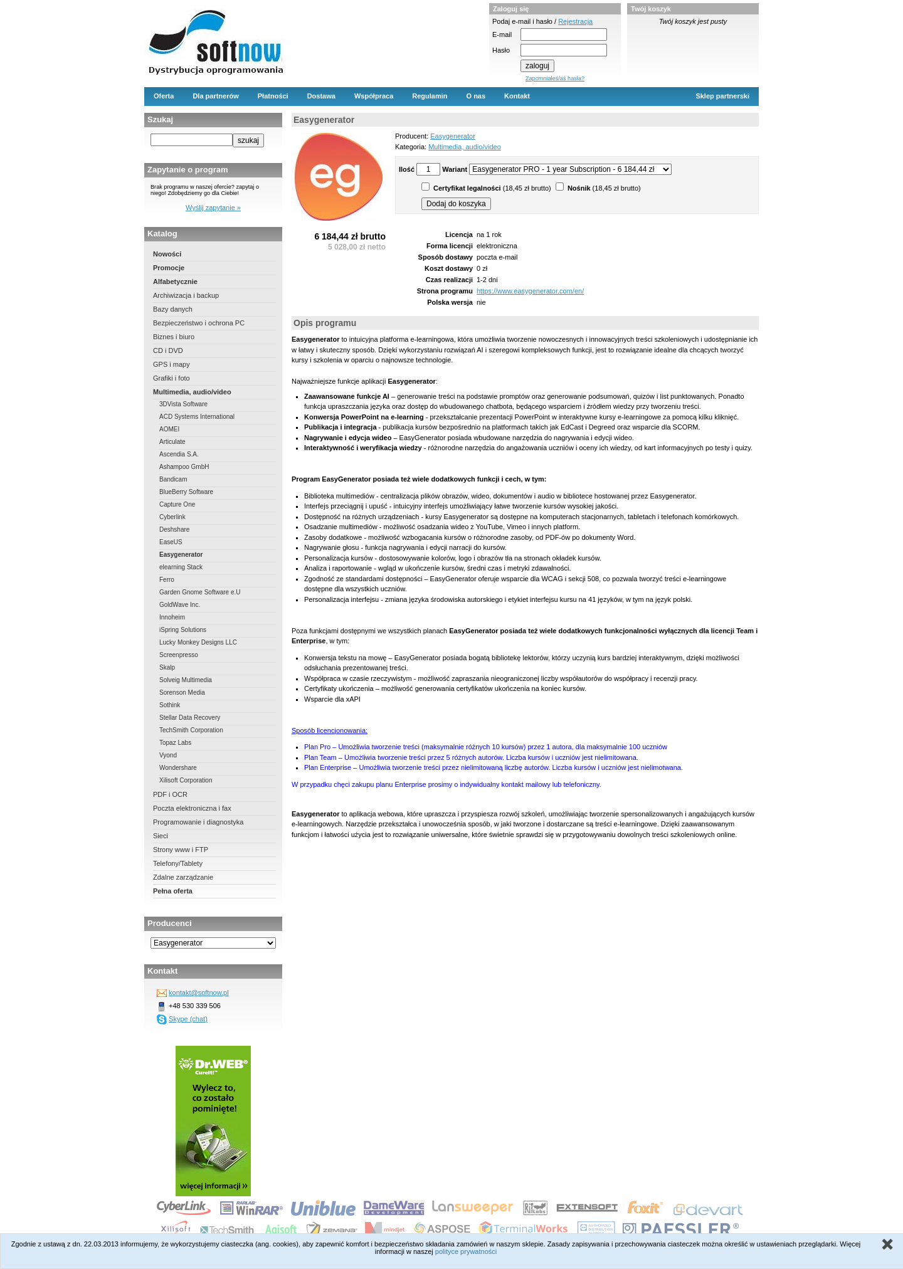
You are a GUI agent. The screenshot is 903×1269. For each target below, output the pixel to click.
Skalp (167, 667)
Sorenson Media (182, 692)
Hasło (501, 50)
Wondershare (178, 767)
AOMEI (169, 429)
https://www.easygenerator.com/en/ (530, 291)
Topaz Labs (175, 742)
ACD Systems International (197, 416)
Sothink (169, 705)
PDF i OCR (170, 794)
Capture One (177, 504)
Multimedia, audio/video (192, 392)
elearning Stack (181, 567)
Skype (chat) (188, 1019)
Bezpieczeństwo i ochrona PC (199, 323)
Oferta (164, 96)
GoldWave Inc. (179, 604)
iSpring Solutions (182, 629)
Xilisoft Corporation (185, 780)
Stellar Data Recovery (189, 717)
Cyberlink (172, 516)
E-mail (502, 34)
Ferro (166, 579)
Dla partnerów (215, 96)
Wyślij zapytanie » (213, 207)
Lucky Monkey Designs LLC (198, 642)
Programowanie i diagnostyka (198, 822)
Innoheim (172, 617)
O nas (476, 96)
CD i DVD (168, 350)
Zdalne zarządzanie (183, 877)
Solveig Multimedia (185, 680)
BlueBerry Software (186, 491)
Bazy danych (173, 309)
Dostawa (321, 96)
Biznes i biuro (173, 336)
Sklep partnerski (722, 96)
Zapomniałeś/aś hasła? (554, 78)
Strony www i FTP (180, 849)
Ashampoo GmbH (184, 466)
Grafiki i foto (171, 378)
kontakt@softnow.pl (199, 992)
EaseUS (170, 542)
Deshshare (174, 529)
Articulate (172, 441)
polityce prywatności (466, 1251)
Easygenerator (181, 554)
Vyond (168, 755)
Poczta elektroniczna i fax (192, 808)
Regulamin (429, 96)
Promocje (168, 267)
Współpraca (373, 96)
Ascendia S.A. (179, 454)
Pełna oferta (173, 891)
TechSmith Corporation (191, 730)
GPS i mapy (171, 364)
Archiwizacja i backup (186, 295)
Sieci (160, 836)
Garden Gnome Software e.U (200, 592)
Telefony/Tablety (178, 863)
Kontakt (517, 96)
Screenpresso (178, 654)
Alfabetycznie (175, 281)
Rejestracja (575, 21)
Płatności (273, 96)
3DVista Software (183, 404)
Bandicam (173, 479)
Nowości (167, 254)
